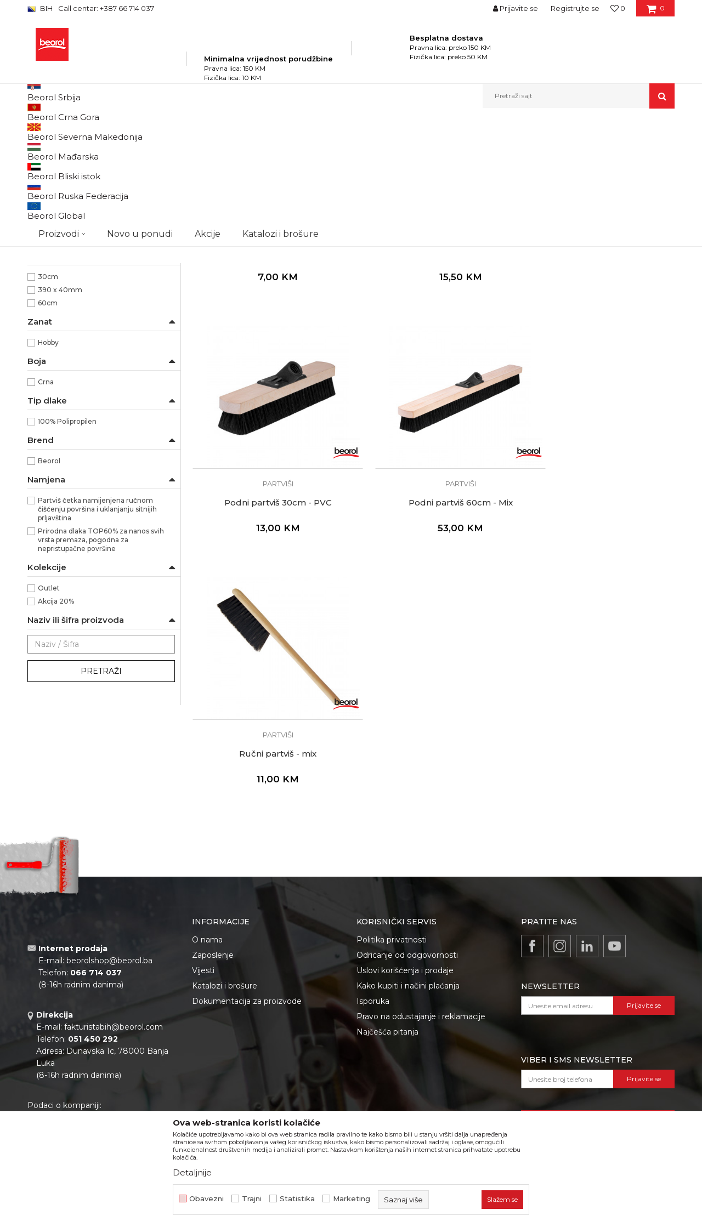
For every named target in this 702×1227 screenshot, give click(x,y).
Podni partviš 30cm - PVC (598, 358)
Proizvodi (136, 132)
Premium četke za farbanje (78, 241)
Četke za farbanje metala (74, 176)
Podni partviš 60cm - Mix (269, 592)
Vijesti (203, 967)
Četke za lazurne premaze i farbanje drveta (99, 195)
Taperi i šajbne (56, 307)
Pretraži (101, 796)
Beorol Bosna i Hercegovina (70, 132)
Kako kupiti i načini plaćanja (408, 982)
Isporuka (372, 998)
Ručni (47, 362)
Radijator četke (58, 267)
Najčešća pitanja (387, 1028)
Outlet (49, 713)
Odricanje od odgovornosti (407, 952)
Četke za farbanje (62, 228)
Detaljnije (192, 1172)
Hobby (48, 467)
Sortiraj (397, 150)
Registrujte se (575, 8)
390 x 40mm (60, 415)
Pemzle (46, 293)
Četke (274, 132)
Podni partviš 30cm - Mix (433, 358)
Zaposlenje (213, 952)
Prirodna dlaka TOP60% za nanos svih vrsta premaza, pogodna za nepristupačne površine (101, 665)
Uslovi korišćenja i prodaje (405, 967)
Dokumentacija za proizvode (247, 998)
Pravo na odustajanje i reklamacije (420, 1013)
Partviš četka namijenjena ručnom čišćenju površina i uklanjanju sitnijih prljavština (97, 634)
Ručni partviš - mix (433, 592)
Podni (48, 349)
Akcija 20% (56, 726)
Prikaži (557, 150)
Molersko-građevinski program (208, 132)
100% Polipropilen (67, 546)
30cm (48, 401)
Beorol (49, 586)
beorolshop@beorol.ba (109, 958)
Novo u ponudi (140, 95)
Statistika (297, 1199)
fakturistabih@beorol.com (113, 1024)
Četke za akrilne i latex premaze (86, 215)
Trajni (252, 1199)
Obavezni (206, 1199)
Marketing (351, 1199)
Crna (46, 507)
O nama (207, 936)
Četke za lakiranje (61, 254)
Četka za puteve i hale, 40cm (268, 358)
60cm (48, 428)
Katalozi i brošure (224, 982)
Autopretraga (347, 150)
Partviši (44, 280)
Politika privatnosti (391, 936)
